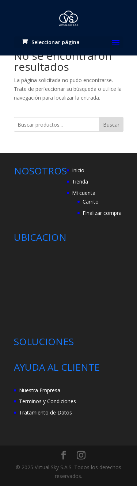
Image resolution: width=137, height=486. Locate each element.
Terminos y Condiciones (47, 401)
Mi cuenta (83, 192)
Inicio (78, 170)
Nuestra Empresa (39, 390)
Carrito (91, 201)
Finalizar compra (102, 212)
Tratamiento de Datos (45, 412)
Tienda (80, 181)
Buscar (111, 124)
